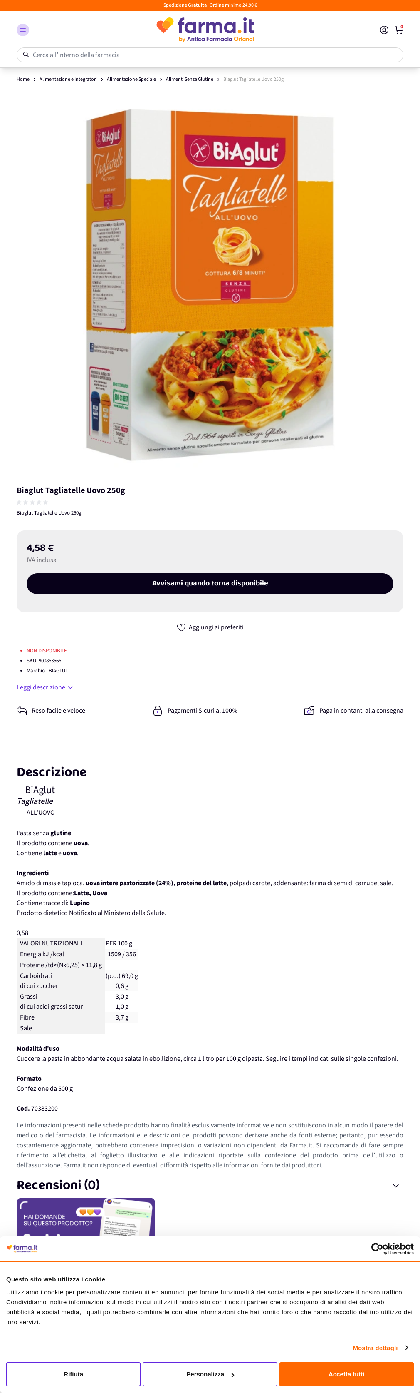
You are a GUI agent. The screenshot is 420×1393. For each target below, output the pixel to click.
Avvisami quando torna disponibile (210, 584)
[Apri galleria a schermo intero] (210, 284)
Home (23, 79)
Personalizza (210, 1374)
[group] (33, 502)
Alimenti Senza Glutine (189, 79)
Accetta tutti (347, 1374)
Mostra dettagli (375, 1347)
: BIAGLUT (57, 670)
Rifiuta (73, 1374)
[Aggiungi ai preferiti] (210, 627)
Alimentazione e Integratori (68, 79)
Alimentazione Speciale (131, 79)
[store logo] (204, 29)
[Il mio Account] (384, 30)
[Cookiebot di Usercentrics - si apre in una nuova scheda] (377, 1249)
